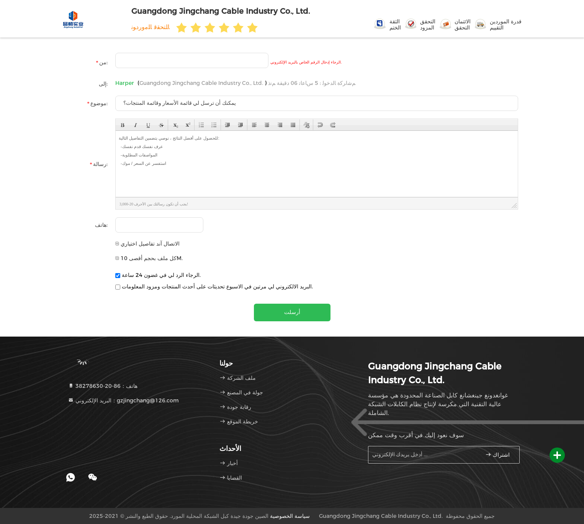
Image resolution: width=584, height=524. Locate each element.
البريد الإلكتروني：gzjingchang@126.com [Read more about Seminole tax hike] (123, 400)
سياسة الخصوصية (290, 516)
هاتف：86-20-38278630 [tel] (102, 385)
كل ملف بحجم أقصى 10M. (149, 258)
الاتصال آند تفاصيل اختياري (147, 243)
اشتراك (497, 454)
